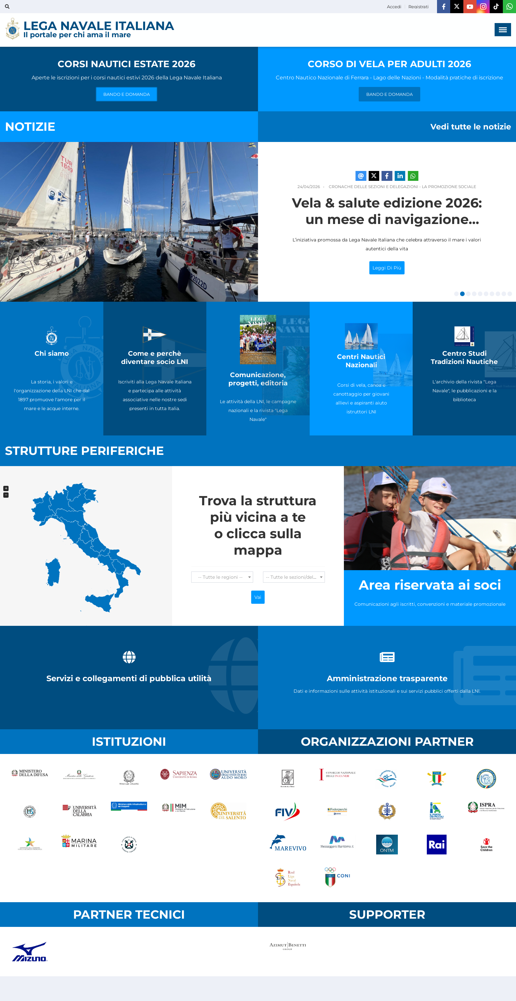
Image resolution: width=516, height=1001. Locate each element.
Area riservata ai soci (430, 585)
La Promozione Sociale (482, 186)
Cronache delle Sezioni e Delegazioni (407, 186)
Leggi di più (420, 268)
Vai (257, 597)
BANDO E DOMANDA (126, 94)
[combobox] (222, 577)
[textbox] (222, 577)
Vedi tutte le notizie (470, 126)
